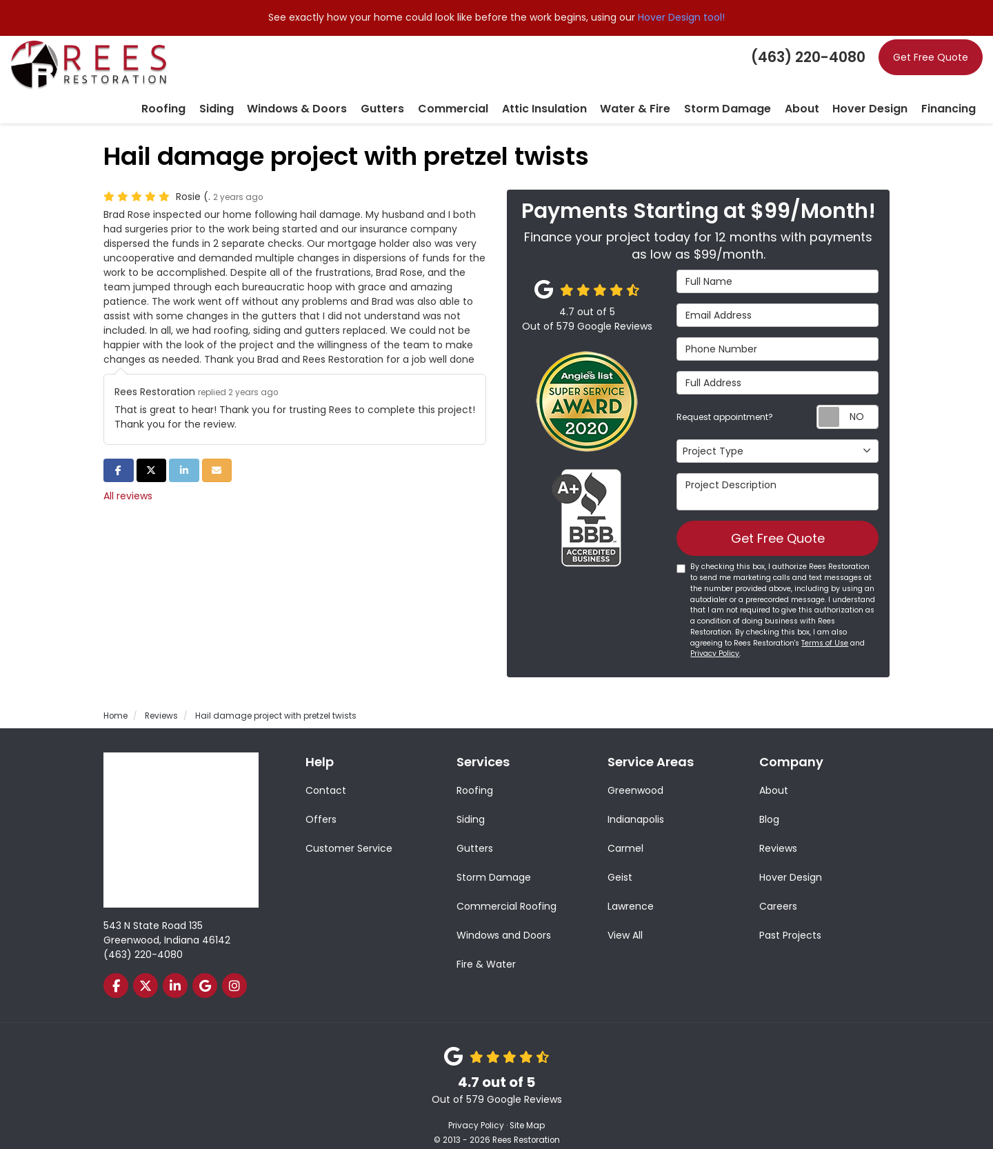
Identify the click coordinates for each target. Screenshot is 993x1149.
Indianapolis (636, 804)
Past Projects (790, 920)
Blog (769, 804)
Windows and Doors (504, 920)
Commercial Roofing (506, 891)
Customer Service (348, 833)
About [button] (823, 91)
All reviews (127, 477)
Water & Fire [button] (676, 91)
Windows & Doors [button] (374, 91)
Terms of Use (824, 628)
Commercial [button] (512, 91)
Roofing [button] (257, 91)
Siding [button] (303, 91)
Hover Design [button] (883, 91)
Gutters (475, 833)
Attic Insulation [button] (594, 91)
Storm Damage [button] (757, 91)
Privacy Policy (714, 638)
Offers (321, 804)
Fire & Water (486, 949)
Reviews (778, 833)
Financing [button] (952, 91)
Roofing (475, 775)
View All (625, 920)
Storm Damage (494, 862)
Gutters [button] (450, 91)
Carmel (625, 833)
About (773, 775)
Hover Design (790, 862)
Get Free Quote (930, 57)
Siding (471, 804)
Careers (778, 891)
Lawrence (631, 891)
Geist (620, 862)
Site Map (527, 1110)
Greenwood (635, 775)
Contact (325, 775)
